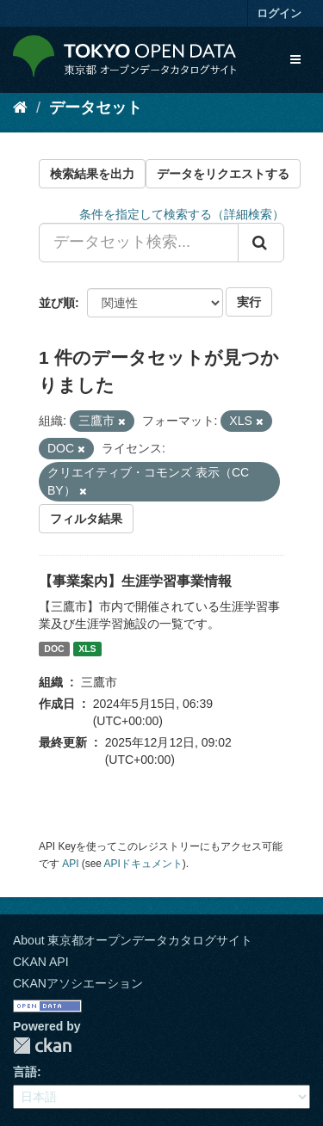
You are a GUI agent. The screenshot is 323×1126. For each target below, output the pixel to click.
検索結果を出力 (92, 174)
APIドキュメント (143, 864)
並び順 (57, 303)
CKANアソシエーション (78, 983)
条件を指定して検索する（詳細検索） (181, 214)
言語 (25, 1072)
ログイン (279, 13)
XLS (87, 648)
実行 (249, 302)
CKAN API (41, 962)
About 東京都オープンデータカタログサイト (132, 940)
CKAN (42, 1046)
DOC (54, 648)
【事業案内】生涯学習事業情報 (135, 581)
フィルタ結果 (86, 519)
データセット (95, 107)
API (70, 864)
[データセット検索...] (139, 242)
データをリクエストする (223, 174)
